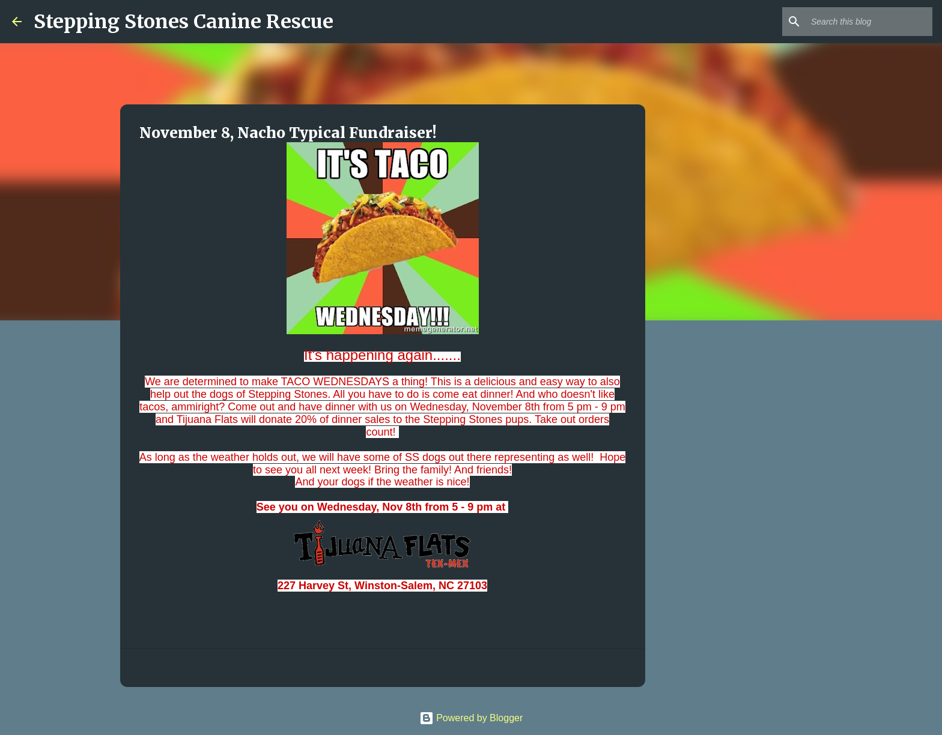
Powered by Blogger (471, 718)
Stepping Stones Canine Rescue (183, 22)
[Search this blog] (869, 21)
